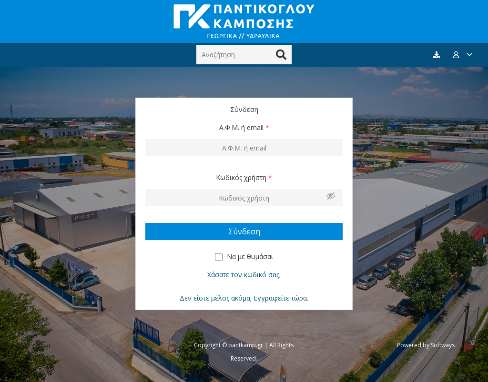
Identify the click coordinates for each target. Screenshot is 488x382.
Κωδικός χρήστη (244, 177)
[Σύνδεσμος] (244, 21)
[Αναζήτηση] (244, 54)
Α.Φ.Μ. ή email (244, 127)
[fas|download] (438, 55)
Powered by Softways (426, 345)
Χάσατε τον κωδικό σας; (244, 274)
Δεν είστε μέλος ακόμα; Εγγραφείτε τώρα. (244, 297)
